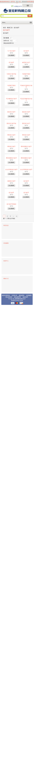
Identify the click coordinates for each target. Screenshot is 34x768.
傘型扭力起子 (26, 87)
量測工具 (10, 27)
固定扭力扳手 (11, 187)
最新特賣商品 (6, 479)
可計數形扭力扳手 (11, 162)
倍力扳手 (26, 62)
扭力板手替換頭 (11, 386)
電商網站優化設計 (20, 482)
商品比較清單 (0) (9, 43)
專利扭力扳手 (11, 237)
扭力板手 (26, 361)
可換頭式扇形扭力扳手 (26, 138)
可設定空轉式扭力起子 (26, 163)
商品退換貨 (8, 481)
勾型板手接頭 (26, 112)
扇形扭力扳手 (11, 336)
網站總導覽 (17, 481)
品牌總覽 (29, 479)
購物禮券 (21, 479)
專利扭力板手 (11, 262)
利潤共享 (14, 479)
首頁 (4, 27)
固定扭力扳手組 (11, 212)
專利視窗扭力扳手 (26, 262)
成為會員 (24, 1)
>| (16, 400)
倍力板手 (11, 87)
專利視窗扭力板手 (26, 286)
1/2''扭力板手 (11, 62)
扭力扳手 (16, 27)
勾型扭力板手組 (11, 112)
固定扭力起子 (26, 212)
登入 (17, 1)
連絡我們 (25, 481)
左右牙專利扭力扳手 (11, 311)
